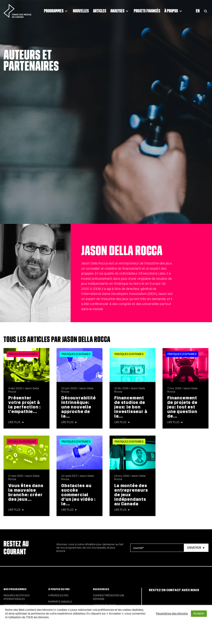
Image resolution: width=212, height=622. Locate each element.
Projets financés (147, 11)
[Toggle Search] (205, 10)
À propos (173, 10)
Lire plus (14, 422)
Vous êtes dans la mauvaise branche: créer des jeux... (25, 492)
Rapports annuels (60, 601)
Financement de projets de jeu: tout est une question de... (182, 407)
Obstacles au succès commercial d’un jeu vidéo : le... (78, 495)
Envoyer (194, 548)
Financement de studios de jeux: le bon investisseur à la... (130, 407)
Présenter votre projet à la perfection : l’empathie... (24, 404)
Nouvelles (81, 11)
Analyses (120, 10)
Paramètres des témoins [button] (172, 613)
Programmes (56, 10)
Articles (99, 11)
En (198, 11)
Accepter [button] (198, 613)
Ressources (101, 589)
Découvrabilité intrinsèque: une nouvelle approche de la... (78, 407)
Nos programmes (15, 589)
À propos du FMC (59, 589)
